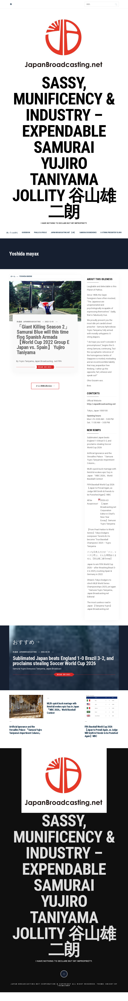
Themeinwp (64, 985)
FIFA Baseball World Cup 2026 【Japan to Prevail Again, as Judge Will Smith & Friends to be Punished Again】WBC (100, 489)
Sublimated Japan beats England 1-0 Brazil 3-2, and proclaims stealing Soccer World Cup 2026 (99, 442)
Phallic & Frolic (40, 232)
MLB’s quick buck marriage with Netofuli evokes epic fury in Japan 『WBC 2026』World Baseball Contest (101, 474)
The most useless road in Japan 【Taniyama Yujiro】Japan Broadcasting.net (99, 605)
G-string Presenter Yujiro (111, 232)
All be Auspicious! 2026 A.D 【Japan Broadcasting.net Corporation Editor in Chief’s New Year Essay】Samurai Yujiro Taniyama (101, 512)
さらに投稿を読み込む (45, 386)
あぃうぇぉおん (12, 232)
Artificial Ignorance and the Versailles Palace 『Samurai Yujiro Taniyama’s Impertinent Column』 (100, 458)
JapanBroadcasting (32, 322)
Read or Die (45, 367)
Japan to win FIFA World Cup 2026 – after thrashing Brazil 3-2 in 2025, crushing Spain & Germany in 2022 (101, 569)
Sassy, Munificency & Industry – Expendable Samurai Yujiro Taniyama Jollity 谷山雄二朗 (64, 147)
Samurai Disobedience (88, 232)
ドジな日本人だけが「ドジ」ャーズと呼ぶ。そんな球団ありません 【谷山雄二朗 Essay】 (101, 555)
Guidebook (26, 232)
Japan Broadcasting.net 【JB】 (63, 232)
